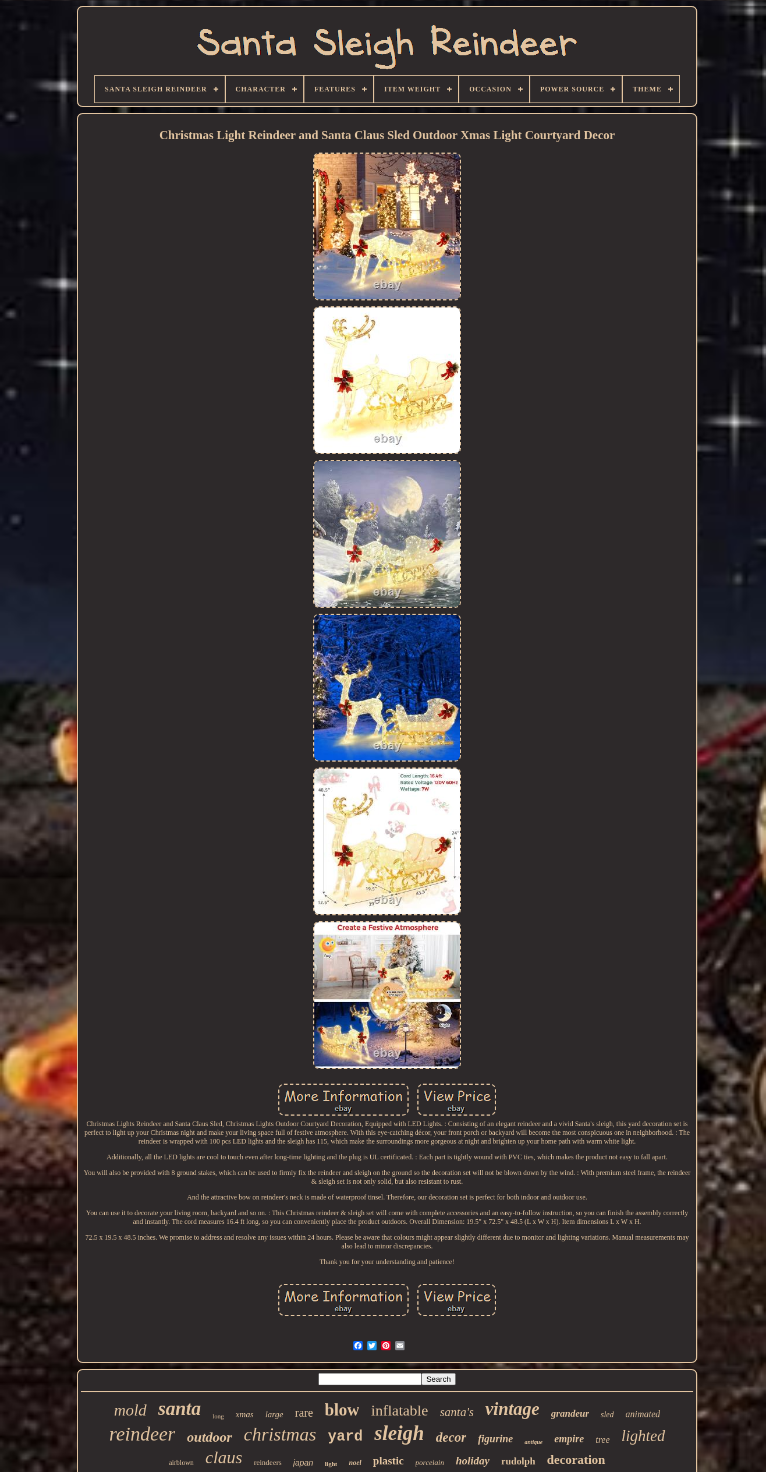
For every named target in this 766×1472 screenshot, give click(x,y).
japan (303, 1462)
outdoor (209, 1437)
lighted (643, 1436)
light (331, 1463)
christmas (280, 1434)
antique (533, 1442)
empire (569, 1439)
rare (304, 1412)
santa (179, 1408)
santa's (457, 1412)
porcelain (430, 1462)
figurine (495, 1439)
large (274, 1414)
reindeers (268, 1462)
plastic (388, 1461)
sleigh (399, 1433)
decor (451, 1437)
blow (342, 1409)
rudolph (518, 1461)
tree (602, 1440)
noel (355, 1463)
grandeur (570, 1413)
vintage (512, 1409)
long (218, 1416)
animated (643, 1414)
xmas (245, 1414)
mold (130, 1410)
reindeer (142, 1434)
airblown (181, 1463)
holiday (473, 1461)
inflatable (399, 1410)
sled (607, 1414)
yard (345, 1436)
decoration (576, 1459)
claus (223, 1457)
